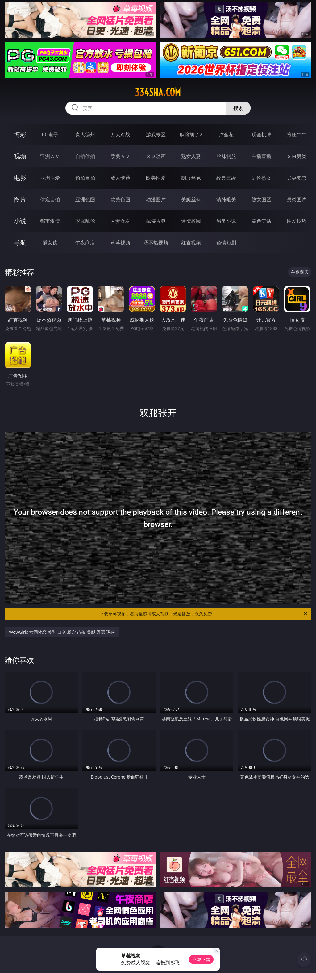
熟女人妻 (191, 156)
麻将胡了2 (191, 134)
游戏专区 (156, 134)
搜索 (238, 108)
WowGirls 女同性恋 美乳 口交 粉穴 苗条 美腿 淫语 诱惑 (62, 632)
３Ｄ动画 (156, 156)
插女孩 (50, 242)
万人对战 (120, 134)
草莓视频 (120, 242)
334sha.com (158, 92)
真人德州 (85, 134)
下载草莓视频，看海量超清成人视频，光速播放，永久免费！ (204, 613)
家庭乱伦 (85, 221)
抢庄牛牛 (296, 134)
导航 (20, 242)
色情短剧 (226, 242)
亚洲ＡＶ (50, 156)
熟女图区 (261, 199)
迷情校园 (191, 221)
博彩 (20, 134)
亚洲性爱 (50, 177)
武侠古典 (156, 221)
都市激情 (50, 221)
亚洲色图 (85, 199)
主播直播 (261, 156)
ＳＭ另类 (296, 156)
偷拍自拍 (85, 177)
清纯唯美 (226, 199)
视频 (20, 156)
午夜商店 (85, 242)
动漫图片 (156, 199)
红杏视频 (191, 242)
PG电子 (50, 134)
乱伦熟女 (261, 177)
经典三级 (226, 177)
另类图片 (296, 199)
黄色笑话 (261, 221)
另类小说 (226, 221)
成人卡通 (120, 177)
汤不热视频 (155, 242)
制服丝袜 (191, 177)
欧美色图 (120, 199)
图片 (20, 199)
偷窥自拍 (50, 199)
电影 (20, 177)
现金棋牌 (261, 134)
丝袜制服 (226, 156)
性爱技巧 (296, 221)
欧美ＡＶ (120, 156)
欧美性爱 (156, 177)
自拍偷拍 (85, 156)
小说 (20, 221)
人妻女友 (120, 221)
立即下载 (201, 959)
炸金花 (226, 134)
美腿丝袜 (191, 199)
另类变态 (296, 177)
